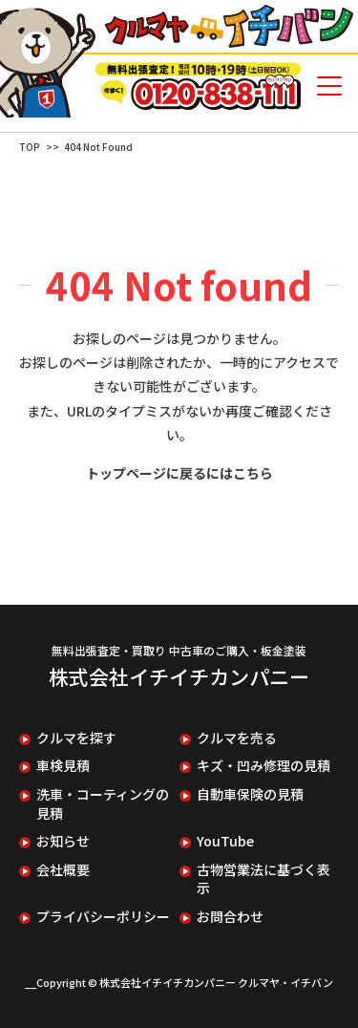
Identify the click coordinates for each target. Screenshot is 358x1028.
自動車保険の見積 (250, 794)
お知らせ (63, 841)
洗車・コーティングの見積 (102, 804)
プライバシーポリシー (103, 917)
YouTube (225, 841)
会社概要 (63, 870)
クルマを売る (237, 738)
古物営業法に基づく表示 (263, 879)
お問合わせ (230, 917)
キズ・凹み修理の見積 (263, 766)
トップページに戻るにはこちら (179, 472)
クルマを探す (76, 738)
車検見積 (63, 766)
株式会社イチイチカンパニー (179, 676)
